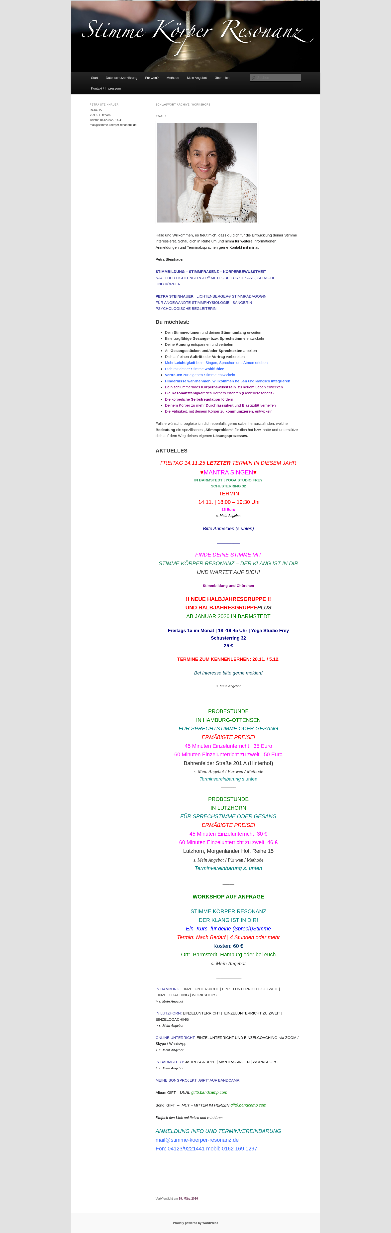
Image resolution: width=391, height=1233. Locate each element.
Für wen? (152, 78)
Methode (173, 78)
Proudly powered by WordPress (195, 1223)
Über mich (222, 78)
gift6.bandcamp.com (209, 1092)
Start (94, 78)
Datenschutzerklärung (121, 78)
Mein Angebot (197, 78)
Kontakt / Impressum (106, 88)
